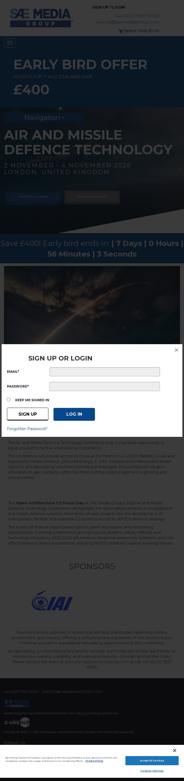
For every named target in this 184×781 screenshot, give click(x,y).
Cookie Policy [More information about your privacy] (94, 761)
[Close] (174, 750)
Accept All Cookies (152, 760)
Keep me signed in (32, 400)
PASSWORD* (18, 386)
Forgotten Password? (27, 428)
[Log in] (74, 414)
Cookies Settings (151, 770)
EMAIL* (13, 372)
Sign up (27, 414)
